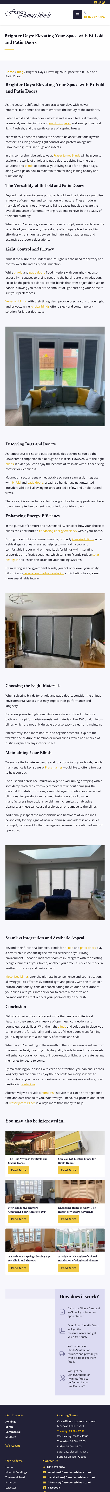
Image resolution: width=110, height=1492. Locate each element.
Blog (20, 72)
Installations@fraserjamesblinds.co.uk (71, 1477)
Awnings (10, 1421)
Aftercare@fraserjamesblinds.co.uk (69, 1482)
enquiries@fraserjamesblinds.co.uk (69, 1472)
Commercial (13, 1431)
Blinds (9, 1426)
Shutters (10, 1437)
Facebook (54, 1487)
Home (9, 72)
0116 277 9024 (94, 17)
